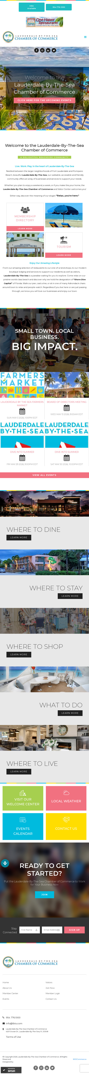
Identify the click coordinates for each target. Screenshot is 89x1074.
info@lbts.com (14, 1023)
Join (44, 894)
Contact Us (51, 999)
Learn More (25, 228)
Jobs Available (31, 7)
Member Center (10, 993)
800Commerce (79, 1059)
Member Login (53, 993)
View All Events (44, 475)
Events (6, 999)
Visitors (49, 982)
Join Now (50, 988)
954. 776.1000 (13, 1017)
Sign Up (74, 930)
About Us (7, 988)
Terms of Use (13, 1037)
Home (6, 982)
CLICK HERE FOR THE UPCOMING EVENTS (44, 100)
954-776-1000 (59, 7)
